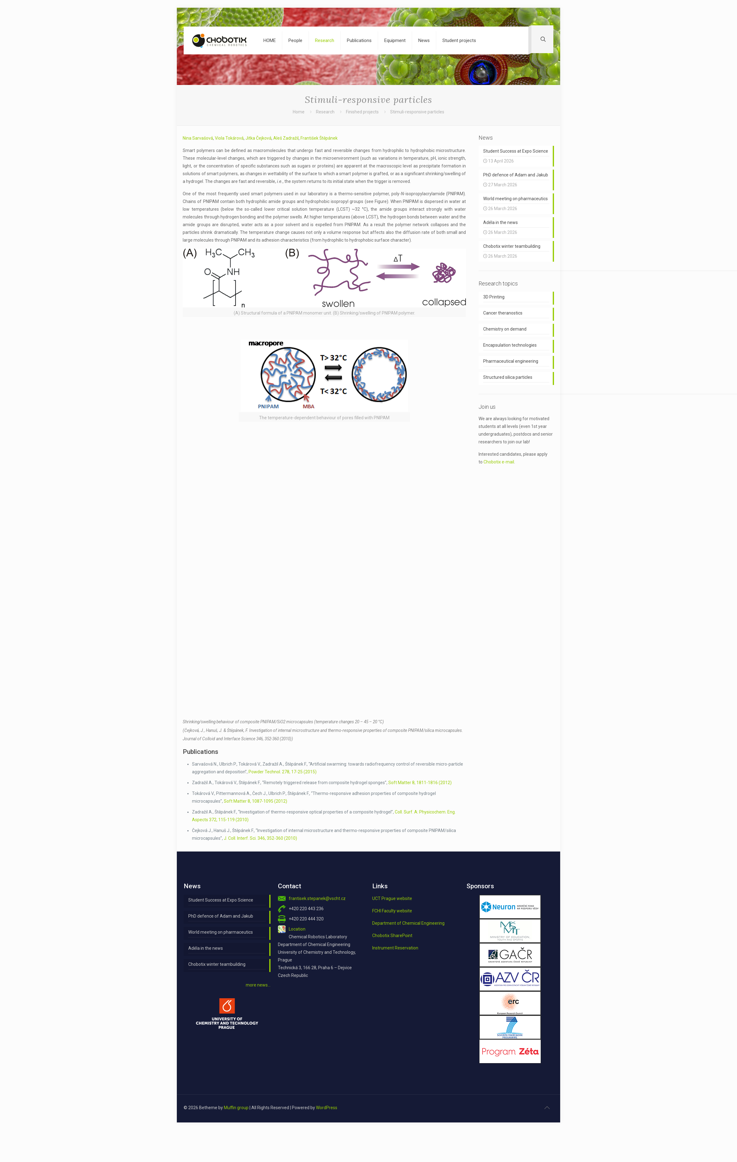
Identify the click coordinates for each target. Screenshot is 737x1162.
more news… (258, 984)
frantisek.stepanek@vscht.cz (317, 898)
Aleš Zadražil (286, 138)
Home (299, 111)
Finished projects (362, 111)
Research (325, 111)
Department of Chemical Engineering (408, 923)
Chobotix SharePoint (392, 935)
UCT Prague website (392, 898)
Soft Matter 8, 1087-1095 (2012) (255, 801)
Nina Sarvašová (198, 138)
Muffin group (236, 1107)
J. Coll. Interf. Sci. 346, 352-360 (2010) (260, 838)
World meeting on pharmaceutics (220, 932)
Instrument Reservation (395, 947)
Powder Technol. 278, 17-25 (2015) (283, 771)
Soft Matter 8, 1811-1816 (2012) (420, 782)
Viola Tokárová (229, 138)
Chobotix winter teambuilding (216, 964)
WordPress (326, 1107)
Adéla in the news (205, 948)
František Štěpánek (319, 138)
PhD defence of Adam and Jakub (220, 916)
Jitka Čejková (258, 138)
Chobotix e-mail (499, 461)
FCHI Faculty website (392, 910)
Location (297, 929)
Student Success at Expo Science (220, 900)
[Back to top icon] (546, 1107)
